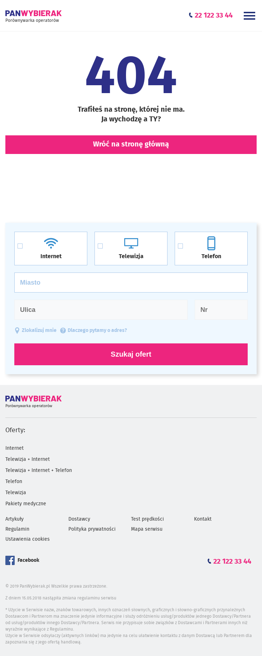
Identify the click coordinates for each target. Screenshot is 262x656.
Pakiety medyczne (25, 503)
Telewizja (15, 492)
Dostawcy (79, 519)
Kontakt (203, 519)
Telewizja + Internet (27, 459)
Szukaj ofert (131, 354)
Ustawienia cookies (27, 539)
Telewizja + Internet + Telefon (38, 470)
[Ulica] (101, 310)
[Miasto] (131, 282)
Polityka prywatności (92, 529)
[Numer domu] (221, 310)
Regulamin (17, 529)
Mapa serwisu (146, 529)
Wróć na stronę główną (131, 144)
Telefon (13, 481)
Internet (14, 448)
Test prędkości (147, 519)
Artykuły (14, 519)
